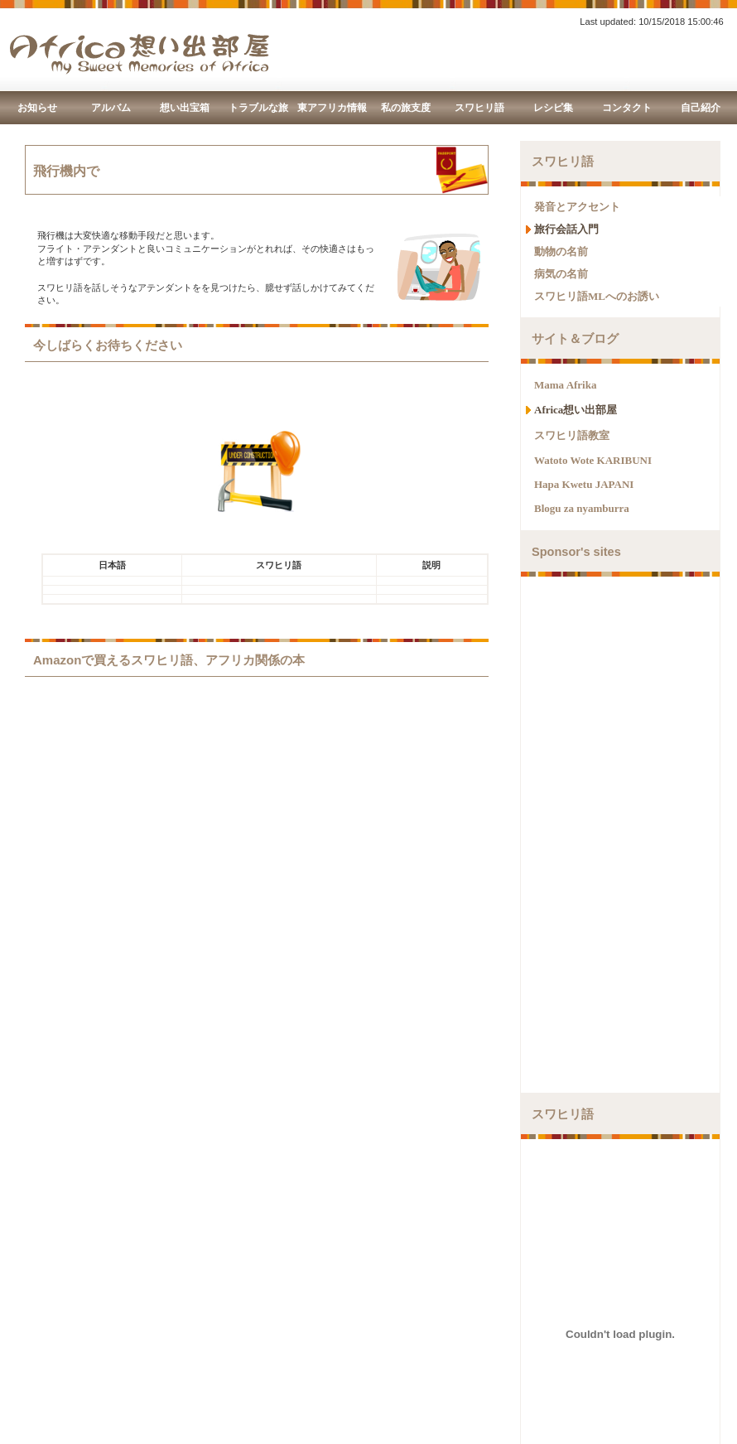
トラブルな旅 (258, 107)
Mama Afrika (565, 385)
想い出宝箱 (185, 107)
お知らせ (37, 107)
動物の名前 (561, 251)
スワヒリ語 (479, 107)
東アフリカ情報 (332, 107)
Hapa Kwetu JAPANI (583, 484)
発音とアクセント (577, 206)
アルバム (111, 107)
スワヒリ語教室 (571, 435)
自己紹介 (700, 107)
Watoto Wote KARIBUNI (593, 460)
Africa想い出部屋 (575, 409)
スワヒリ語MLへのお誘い (596, 296)
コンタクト (627, 107)
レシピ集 (553, 107)
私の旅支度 (406, 107)
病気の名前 (561, 274)
